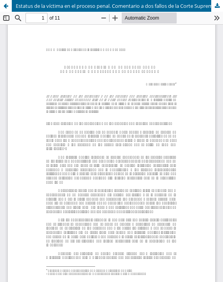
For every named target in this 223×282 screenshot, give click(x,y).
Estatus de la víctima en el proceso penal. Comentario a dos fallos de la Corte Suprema (116, 5)
